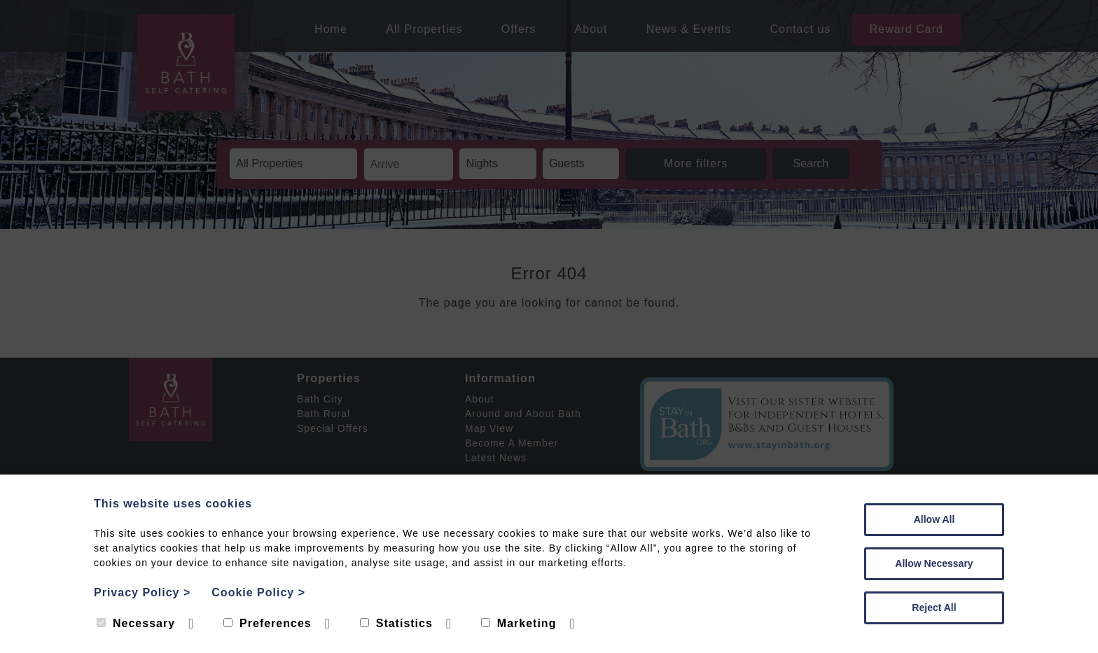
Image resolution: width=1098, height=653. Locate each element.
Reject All (934, 607)
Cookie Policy (258, 592)
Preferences (267, 623)
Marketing (519, 623)
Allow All (934, 519)
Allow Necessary (934, 563)
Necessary (136, 623)
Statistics (396, 623)
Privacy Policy (142, 592)
